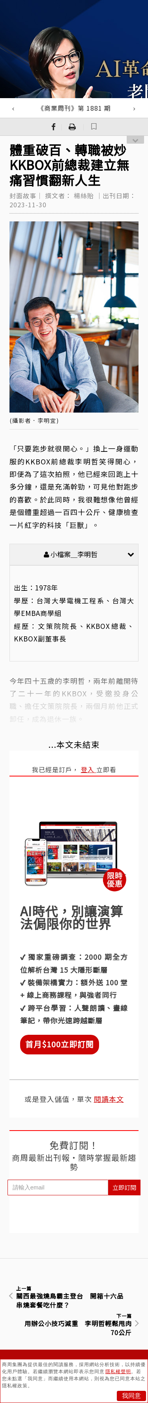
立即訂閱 (124, 1187)
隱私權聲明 (118, 1371)
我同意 (131, 1395)
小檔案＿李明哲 (89, 554)
